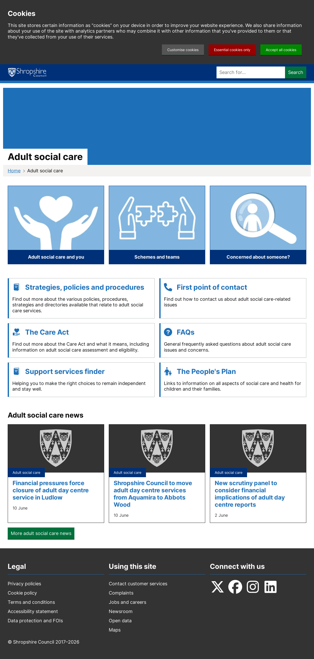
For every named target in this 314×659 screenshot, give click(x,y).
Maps (115, 630)
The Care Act (47, 332)
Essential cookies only (232, 50)
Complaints (121, 593)
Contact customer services (138, 583)
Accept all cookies (281, 50)
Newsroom (121, 611)
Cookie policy (22, 593)
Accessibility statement (33, 611)
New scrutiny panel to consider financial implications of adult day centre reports (250, 493)
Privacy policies (24, 583)
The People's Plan (206, 371)
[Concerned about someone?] (258, 225)
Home (14, 170)
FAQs (185, 332)
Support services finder (65, 371)
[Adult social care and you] (56, 225)
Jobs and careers (127, 602)
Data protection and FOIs (35, 620)
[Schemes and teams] (157, 225)
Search (295, 72)
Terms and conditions (31, 602)
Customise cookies (183, 50)
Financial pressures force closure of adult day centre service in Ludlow (51, 490)
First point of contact (212, 287)
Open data (120, 620)
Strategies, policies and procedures (84, 287)
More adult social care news (41, 533)
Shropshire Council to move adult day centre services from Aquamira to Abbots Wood (153, 493)
